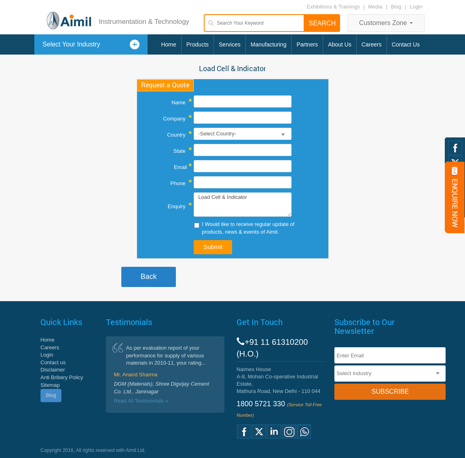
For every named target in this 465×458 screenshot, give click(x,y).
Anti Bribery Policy (61, 377)
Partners (307, 44)
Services (230, 44)
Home (168, 44)
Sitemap (50, 385)
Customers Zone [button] (386, 22)
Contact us (53, 362)
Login (416, 7)
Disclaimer (52, 370)
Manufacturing (269, 44)
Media (376, 7)
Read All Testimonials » (141, 401)
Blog (396, 7)
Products (197, 44)
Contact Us (406, 44)
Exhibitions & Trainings (333, 7)
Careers (371, 44)
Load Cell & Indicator (243, 204)
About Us (339, 44)
